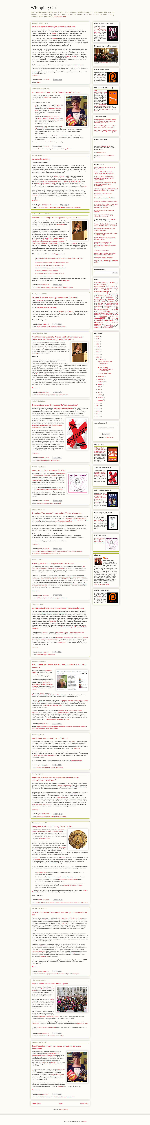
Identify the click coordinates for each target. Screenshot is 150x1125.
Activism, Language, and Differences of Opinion (48, 276)
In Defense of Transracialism (64, 785)
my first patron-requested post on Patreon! (50, 738)
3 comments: (54, 205)
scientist (62, 176)
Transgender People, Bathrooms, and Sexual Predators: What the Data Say (105, 224)
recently (41, 171)
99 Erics (112, 282)
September (101, 382)
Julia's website (101, 152)
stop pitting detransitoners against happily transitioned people (58, 608)
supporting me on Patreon (66, 311)
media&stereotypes (54, 207)
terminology (98, 322)
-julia (106, 558)
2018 (98, 354)
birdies (102, 288)
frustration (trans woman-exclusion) (72, 551)
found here (84, 186)
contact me (52, 863)
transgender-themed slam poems (68, 879)
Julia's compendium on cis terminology (105, 201)
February (101, 397)
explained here (74, 794)
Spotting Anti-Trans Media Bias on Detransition (52, 613)
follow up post (62, 642)
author (55, 176)
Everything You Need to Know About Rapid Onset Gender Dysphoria (105, 253)
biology (48, 287)
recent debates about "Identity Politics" (47, 1016)
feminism (59, 551)
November (101, 376)
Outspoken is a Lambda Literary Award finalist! (52, 826)
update (64, 326)
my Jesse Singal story (41, 159)
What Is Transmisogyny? (101, 250)
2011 (98, 416)
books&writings (62, 149)
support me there (78, 65)
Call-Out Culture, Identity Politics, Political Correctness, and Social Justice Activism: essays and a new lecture (57, 338)
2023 (98, 341)
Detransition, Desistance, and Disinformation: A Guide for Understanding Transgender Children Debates (105, 245)
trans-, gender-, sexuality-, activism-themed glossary (62, 877)
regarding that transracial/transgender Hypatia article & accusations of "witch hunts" (55, 778)
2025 (98, 336)
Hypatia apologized (61, 797)
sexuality (99, 320)
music (59, 503)
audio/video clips (42, 946)
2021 (98, 346)
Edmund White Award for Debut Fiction (101, 105)
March (100, 395)
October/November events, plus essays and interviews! (55, 297)
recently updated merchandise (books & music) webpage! (56, 92)
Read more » (35, 75)
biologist (75, 243)
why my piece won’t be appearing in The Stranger (53, 563)
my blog (74, 56)
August (100, 384)
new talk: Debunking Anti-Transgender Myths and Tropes (56, 217)
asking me (45, 632)
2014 (98, 408)
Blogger (84, 1121)
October (100, 379)
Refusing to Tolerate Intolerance (103, 257)
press (51, 728)
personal (62, 207)
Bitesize (56, 136)
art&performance (52, 149)
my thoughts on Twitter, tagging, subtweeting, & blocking (103, 215)
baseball (112, 286)
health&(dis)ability (112, 303)
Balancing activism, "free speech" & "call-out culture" (55, 405)
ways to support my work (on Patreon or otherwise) (53, 26)
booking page (56, 254)
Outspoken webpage (43, 872)
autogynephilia (41, 726)
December (101, 359)
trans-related (77, 207)
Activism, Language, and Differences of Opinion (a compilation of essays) (106, 189)
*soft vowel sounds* (42, 149)
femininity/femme (99, 300)
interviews (54, 326)
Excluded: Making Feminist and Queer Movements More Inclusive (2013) (105, 126)
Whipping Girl (44, 7)
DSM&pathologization (43, 207)
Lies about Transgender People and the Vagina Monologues (57, 513)
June (99, 389)
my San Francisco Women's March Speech (50, 984)
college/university (55, 287)
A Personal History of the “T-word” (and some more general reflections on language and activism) (105, 205)
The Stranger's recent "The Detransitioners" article (70, 632)
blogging (39, 767)
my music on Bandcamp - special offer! (48, 470)
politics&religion (74, 973)
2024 (98, 338)
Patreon (54, 33)
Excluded (37, 107)
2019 (98, 352)
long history (65, 923)
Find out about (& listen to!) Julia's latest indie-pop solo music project (99, 541)
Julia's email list (105, 146)
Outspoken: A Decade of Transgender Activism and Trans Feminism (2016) (105, 131)
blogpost (34, 195)
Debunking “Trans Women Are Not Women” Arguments (51, 240)
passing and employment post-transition (44, 755)
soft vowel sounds (66, 136)
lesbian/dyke (106, 308)
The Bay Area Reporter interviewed (46, 1027)
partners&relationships (101, 313)
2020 (98, 349)
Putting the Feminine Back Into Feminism (46, 270)
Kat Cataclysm (98, 520)
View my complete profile (101, 584)
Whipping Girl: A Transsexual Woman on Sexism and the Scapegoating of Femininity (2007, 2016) (105, 121)
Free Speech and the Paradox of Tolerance (70, 918)
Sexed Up (114, 318)
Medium (67, 56)
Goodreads (35, 892)
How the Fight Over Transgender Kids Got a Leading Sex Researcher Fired (60, 181)
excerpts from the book (57, 1074)
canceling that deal (75, 953)
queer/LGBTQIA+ (100, 318)
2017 (98, 357)
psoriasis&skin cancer (106, 316)
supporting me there (76, 760)
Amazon (62, 857)
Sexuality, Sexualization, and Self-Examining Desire (49, 265)
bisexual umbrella (112, 288)
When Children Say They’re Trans (45, 183)
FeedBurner (110, 437)
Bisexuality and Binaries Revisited (104, 198)
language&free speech (62, 394)
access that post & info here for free (47, 307)
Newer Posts (36, 1103)
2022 (98, 344)
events (48, 326)
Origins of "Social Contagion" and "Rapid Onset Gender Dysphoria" (104, 172)
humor (100, 305)
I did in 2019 (52, 621)
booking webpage (106, 62)
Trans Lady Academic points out (41, 804)
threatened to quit (44, 956)
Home (61, 1103)
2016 (98, 403)
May (99, 392)
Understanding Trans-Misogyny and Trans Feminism (49, 273)
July (99, 387)
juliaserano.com (60, 17)
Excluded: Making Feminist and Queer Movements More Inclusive (100, 474)
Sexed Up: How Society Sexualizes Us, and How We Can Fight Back (100, 30)
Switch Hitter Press (57, 120)
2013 (98, 411)
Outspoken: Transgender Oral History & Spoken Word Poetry (52, 262)
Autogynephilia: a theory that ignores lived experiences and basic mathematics (105, 184)
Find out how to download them (52, 705)
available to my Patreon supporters (72, 885)
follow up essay (48, 920)
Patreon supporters (63, 712)
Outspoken (47, 107)
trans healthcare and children (63, 178)
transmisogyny (110, 325)
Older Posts (84, 1103)
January (100, 400)
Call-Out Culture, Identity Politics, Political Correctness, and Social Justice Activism (104, 178)
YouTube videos (55, 1076)
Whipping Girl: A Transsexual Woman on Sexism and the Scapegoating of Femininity (100, 451)
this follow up (65, 578)
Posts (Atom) (64, 1109)
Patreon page (40, 300)
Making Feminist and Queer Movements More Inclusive (50, 268)
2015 (98, 406)
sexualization (69, 207)
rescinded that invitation (38, 951)
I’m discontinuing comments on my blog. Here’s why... (104, 168)
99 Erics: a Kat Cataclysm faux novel (100, 91)
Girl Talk (100, 303)
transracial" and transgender (78, 787)
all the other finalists (44, 838)
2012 (98, 414)
